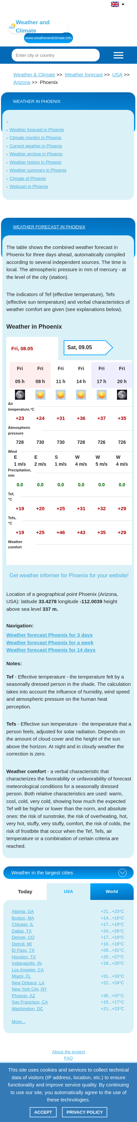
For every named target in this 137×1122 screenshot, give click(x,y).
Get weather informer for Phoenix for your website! (69, 575)
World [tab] (112, 891)
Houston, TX (24, 956)
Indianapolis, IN (27, 963)
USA (117, 74)
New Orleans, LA (28, 982)
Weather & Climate (34, 74)
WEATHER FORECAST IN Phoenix (49, 226)
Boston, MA (23, 918)
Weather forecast (84, 74)
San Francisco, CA (30, 1002)
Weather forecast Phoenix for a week (49, 642)
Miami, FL (21, 976)
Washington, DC (27, 1008)
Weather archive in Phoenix (36, 153)
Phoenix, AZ (23, 995)
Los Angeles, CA (28, 969)
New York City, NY (29, 989)
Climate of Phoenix (28, 178)
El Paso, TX (23, 950)
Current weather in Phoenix (36, 145)
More (17, 1021)
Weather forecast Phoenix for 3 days (49, 635)
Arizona (21, 82)
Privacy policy (85, 1112)
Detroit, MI (22, 943)
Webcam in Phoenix (29, 186)
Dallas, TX (22, 930)
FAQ (68, 1058)
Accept (43, 1112)
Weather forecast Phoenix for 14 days (50, 650)
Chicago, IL (23, 924)
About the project (68, 1051)
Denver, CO (23, 937)
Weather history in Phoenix (35, 162)
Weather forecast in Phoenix (37, 129)
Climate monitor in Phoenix (35, 137)
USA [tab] (68, 891)
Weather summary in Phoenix (38, 170)
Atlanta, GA (23, 911)
